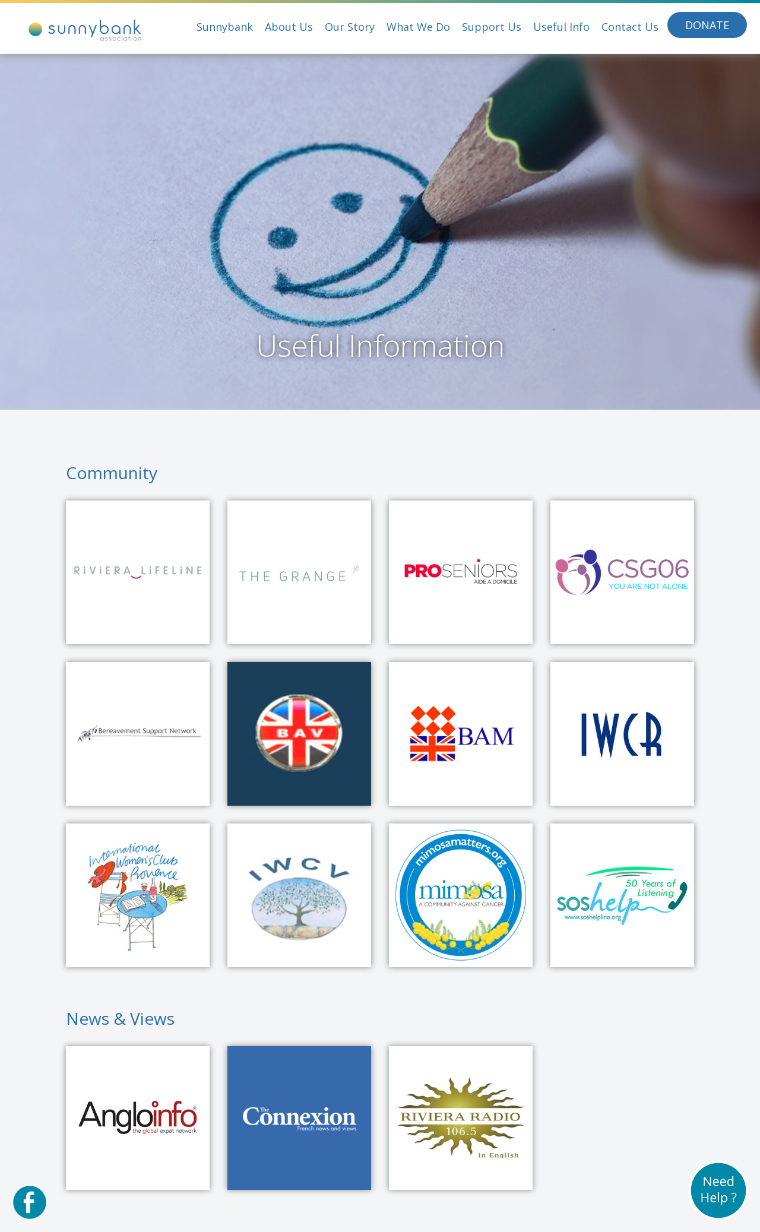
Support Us (491, 27)
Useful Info (561, 27)
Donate (707, 25)
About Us (289, 27)
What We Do (418, 27)
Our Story (350, 27)
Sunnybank (225, 27)
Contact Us (629, 27)
